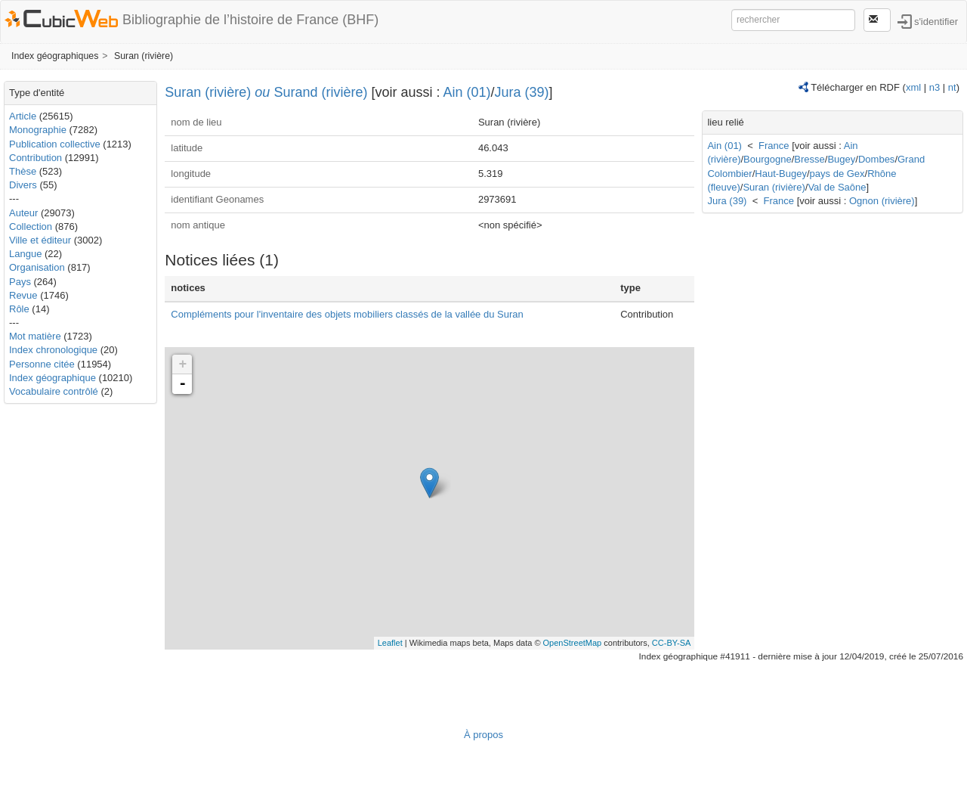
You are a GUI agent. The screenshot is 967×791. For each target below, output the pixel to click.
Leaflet (390, 642)
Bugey (841, 159)
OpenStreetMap (572, 642)
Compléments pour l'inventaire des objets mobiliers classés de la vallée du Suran (347, 314)
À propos (483, 734)
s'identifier (936, 20)
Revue (23, 295)
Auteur (23, 213)
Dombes (876, 159)
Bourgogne (767, 159)
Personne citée (42, 364)
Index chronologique (53, 349)
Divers (23, 185)
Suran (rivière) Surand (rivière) (266, 92)
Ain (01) (467, 92)
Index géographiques (54, 56)
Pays (20, 281)
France (773, 145)
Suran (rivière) (143, 56)
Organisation (37, 267)
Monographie (37, 129)
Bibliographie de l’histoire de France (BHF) (250, 19)
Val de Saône (837, 187)
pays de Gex (837, 173)
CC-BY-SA (671, 642)
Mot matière (35, 336)
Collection (30, 226)
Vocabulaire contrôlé (53, 391)
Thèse (22, 171)
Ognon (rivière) (882, 200)
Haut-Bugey (781, 173)
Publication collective (54, 144)
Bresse (809, 159)
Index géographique (52, 377)
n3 (934, 87)
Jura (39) (522, 92)
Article (22, 116)
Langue (25, 253)
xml (913, 87)
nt (952, 87)
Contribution (35, 157)
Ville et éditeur (41, 240)
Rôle (19, 309)
